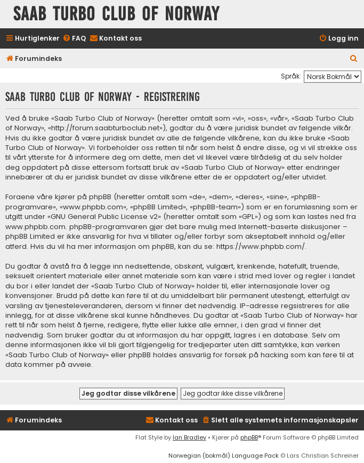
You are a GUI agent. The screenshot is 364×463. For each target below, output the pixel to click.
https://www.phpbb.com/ (260, 247)
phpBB (249, 437)
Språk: (291, 76)
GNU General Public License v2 (104, 217)
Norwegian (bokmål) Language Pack (223, 455)
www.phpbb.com (35, 227)
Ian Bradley (189, 437)
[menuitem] (74, 39)
